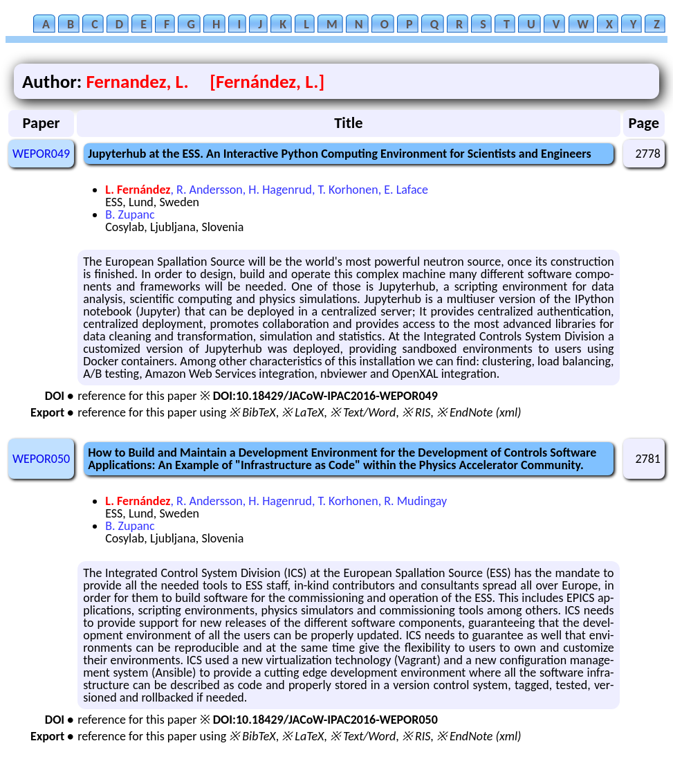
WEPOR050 (41, 458)
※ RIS (416, 412)
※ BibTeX (252, 412)
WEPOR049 (41, 153)
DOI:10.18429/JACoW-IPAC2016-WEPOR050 (325, 719)
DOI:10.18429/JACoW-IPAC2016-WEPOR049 (325, 395)
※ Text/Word (363, 412)
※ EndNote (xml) (479, 412)
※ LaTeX (303, 412)
